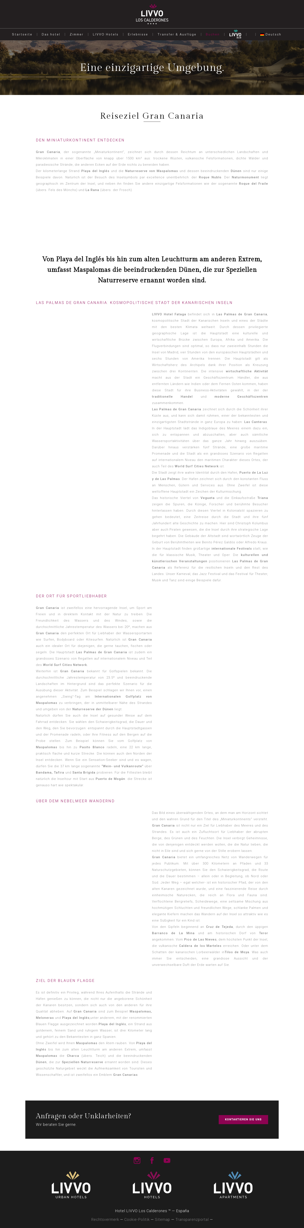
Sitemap (162, 1219)
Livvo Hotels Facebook (152, 1160)
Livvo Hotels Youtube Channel (167, 1160)
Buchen (213, 34)
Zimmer (77, 34)
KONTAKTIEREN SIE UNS (243, 1119)
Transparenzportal (192, 1219)
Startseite (22, 34)
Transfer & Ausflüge (177, 34)
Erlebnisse (138, 34)
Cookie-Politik (137, 1219)
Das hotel (51, 34)
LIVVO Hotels (106, 34)
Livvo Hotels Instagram (137, 1160)
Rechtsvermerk (105, 1219)
